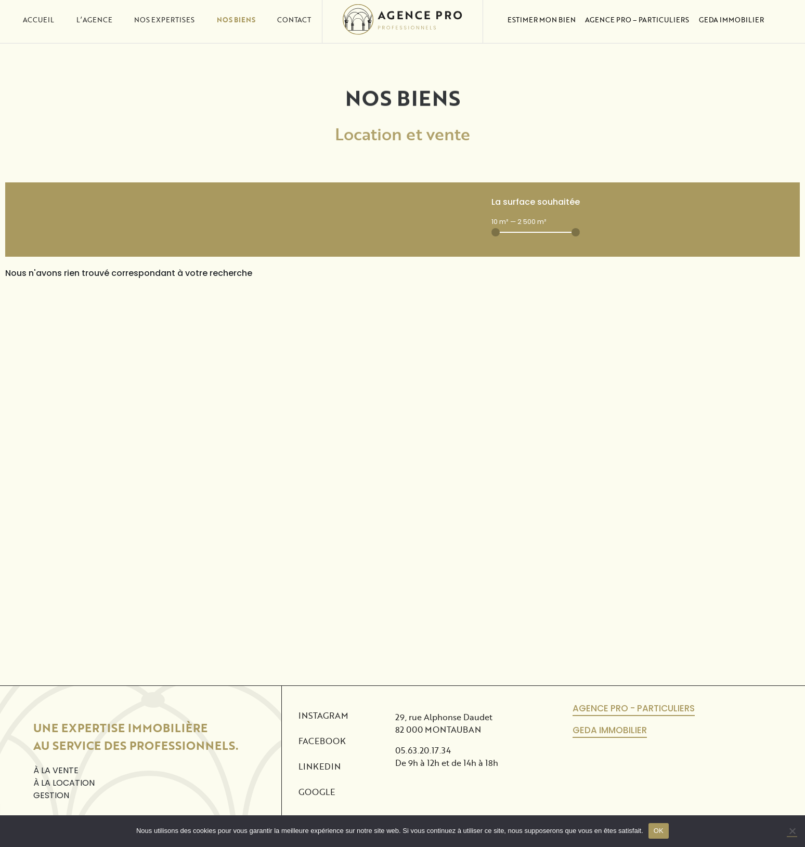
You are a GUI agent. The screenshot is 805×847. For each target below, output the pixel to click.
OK (659, 831)
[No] (792, 831)
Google (316, 792)
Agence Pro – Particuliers (637, 11)
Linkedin (319, 766)
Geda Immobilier (731, 11)
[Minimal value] (535, 232)
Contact (294, 11)
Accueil (38, 11)
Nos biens (236, 11)
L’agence (94, 11)
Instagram (323, 715)
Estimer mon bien (542, 11)
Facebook (322, 741)
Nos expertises (164, 11)
